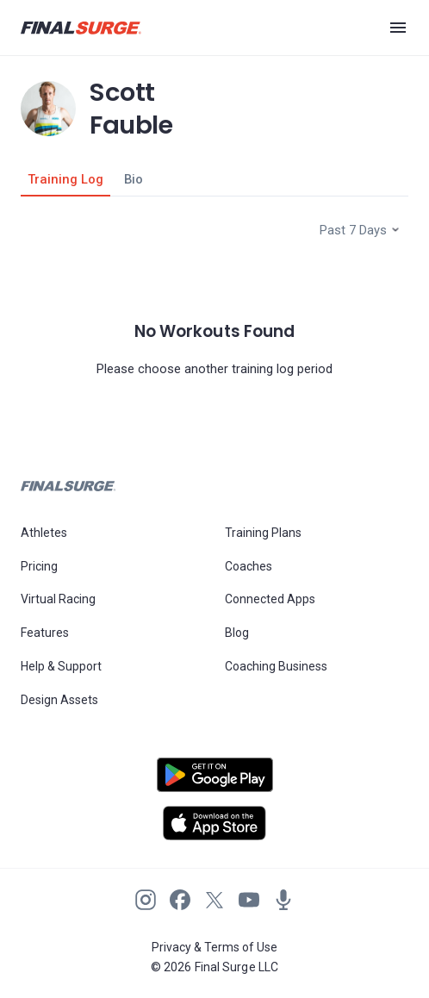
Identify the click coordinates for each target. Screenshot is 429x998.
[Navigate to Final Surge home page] (81, 28)
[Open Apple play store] (214, 823)
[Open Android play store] (214, 782)
